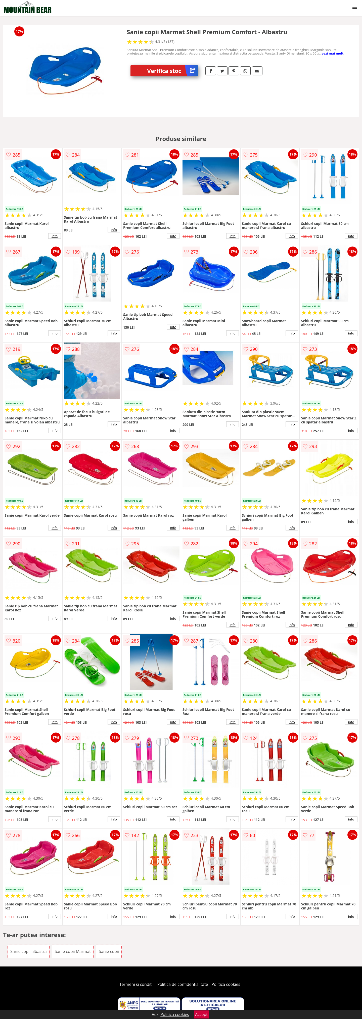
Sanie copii (109, 951)
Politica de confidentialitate (182, 984)
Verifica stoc (172, 70)
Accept (201, 1014)
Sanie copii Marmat (73, 951)
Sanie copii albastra (28, 951)
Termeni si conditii (136, 984)
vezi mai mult (333, 53)
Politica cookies (226, 984)
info (55, 236)
